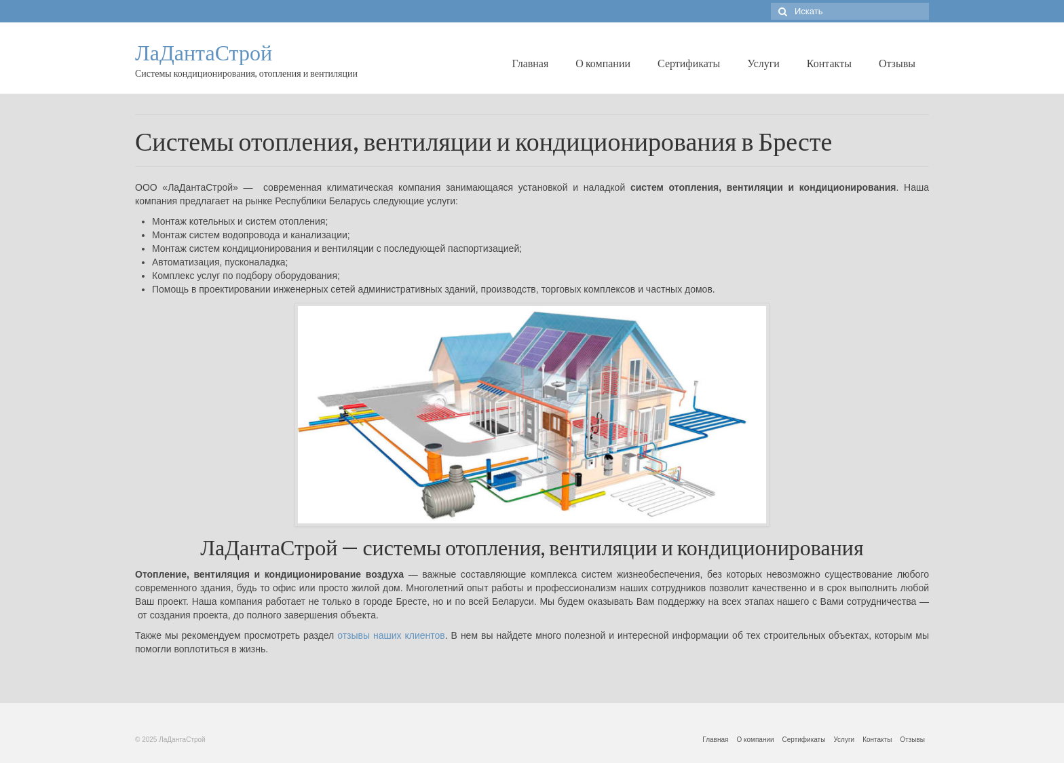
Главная (530, 62)
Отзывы (897, 62)
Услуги (763, 62)
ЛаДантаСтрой (203, 53)
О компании (602, 62)
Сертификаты (689, 62)
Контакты (829, 62)
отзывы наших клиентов (391, 635)
